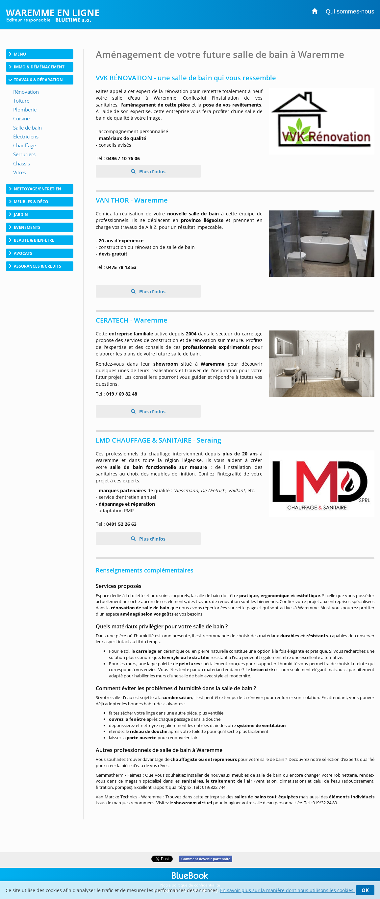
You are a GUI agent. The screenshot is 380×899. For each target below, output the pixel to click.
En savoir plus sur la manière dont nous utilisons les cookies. (287, 890)
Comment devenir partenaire (205, 859)
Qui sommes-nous (350, 11)
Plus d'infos (151, 171)
